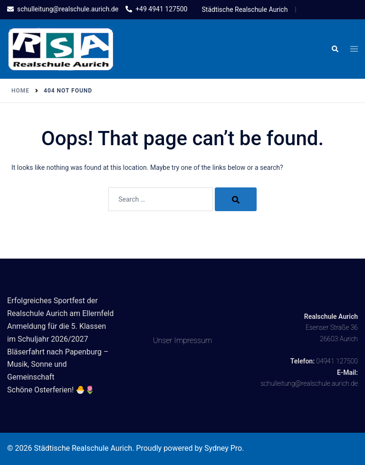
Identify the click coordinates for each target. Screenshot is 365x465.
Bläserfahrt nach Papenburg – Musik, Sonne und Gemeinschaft (57, 364)
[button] (334, 49)
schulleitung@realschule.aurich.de (309, 383)
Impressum (193, 340)
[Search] (236, 199)
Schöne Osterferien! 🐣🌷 (51, 389)
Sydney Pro (223, 448)
